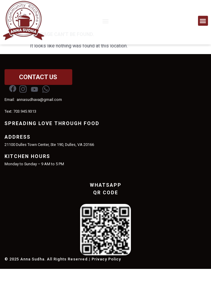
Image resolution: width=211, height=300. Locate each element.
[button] (203, 19)
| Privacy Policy (105, 290)
